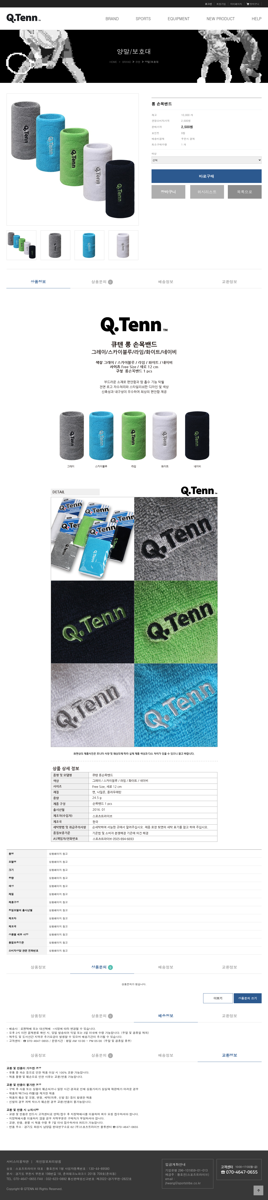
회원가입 (221, 4)
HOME (113, 62)
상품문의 (102, 281)
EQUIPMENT (179, 18)
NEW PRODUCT (221, 18)
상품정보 (38, 281)
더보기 (218, 998)
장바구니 (253, 4)
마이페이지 (236, 4)
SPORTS (143, 18)
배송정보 (165, 281)
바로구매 (206, 176)
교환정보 (229, 281)
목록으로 (244, 191)
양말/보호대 (152, 62)
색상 (154, 153)
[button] (134, 159)
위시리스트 (207, 191)
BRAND (112, 18)
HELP (257, 18)
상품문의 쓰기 (247, 998)
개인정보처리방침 (48, 1161)
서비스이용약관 (18, 1161)
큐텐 (137, 62)
